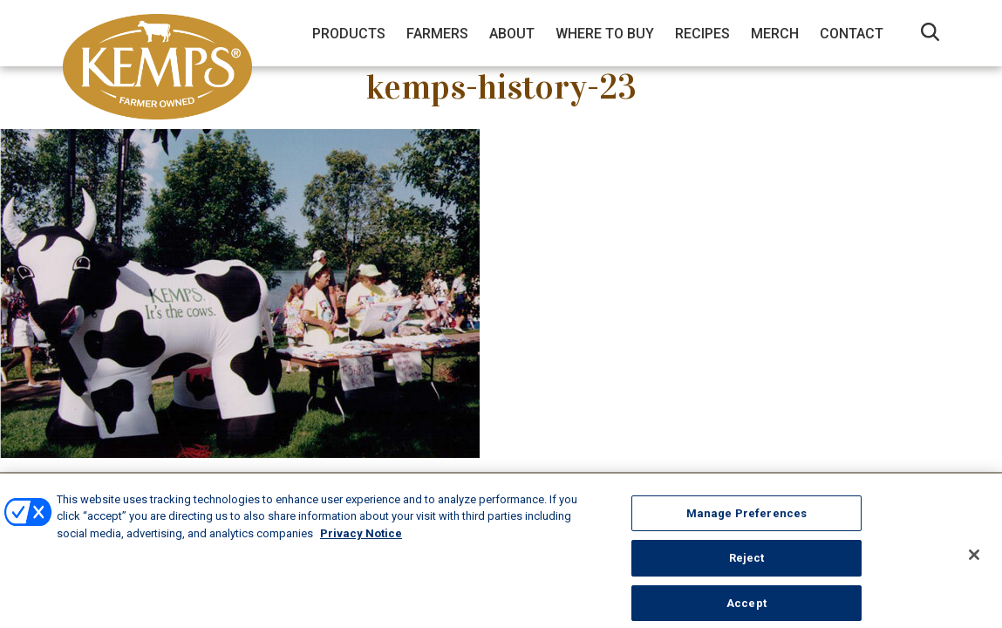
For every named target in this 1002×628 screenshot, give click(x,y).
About (512, 33)
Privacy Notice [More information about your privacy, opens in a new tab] (361, 542)
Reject (747, 567)
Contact (851, 33)
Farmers (437, 33)
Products (348, 33)
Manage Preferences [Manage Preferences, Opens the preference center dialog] (746, 522)
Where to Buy (605, 33)
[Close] (974, 563)
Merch (775, 33)
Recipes (702, 33)
